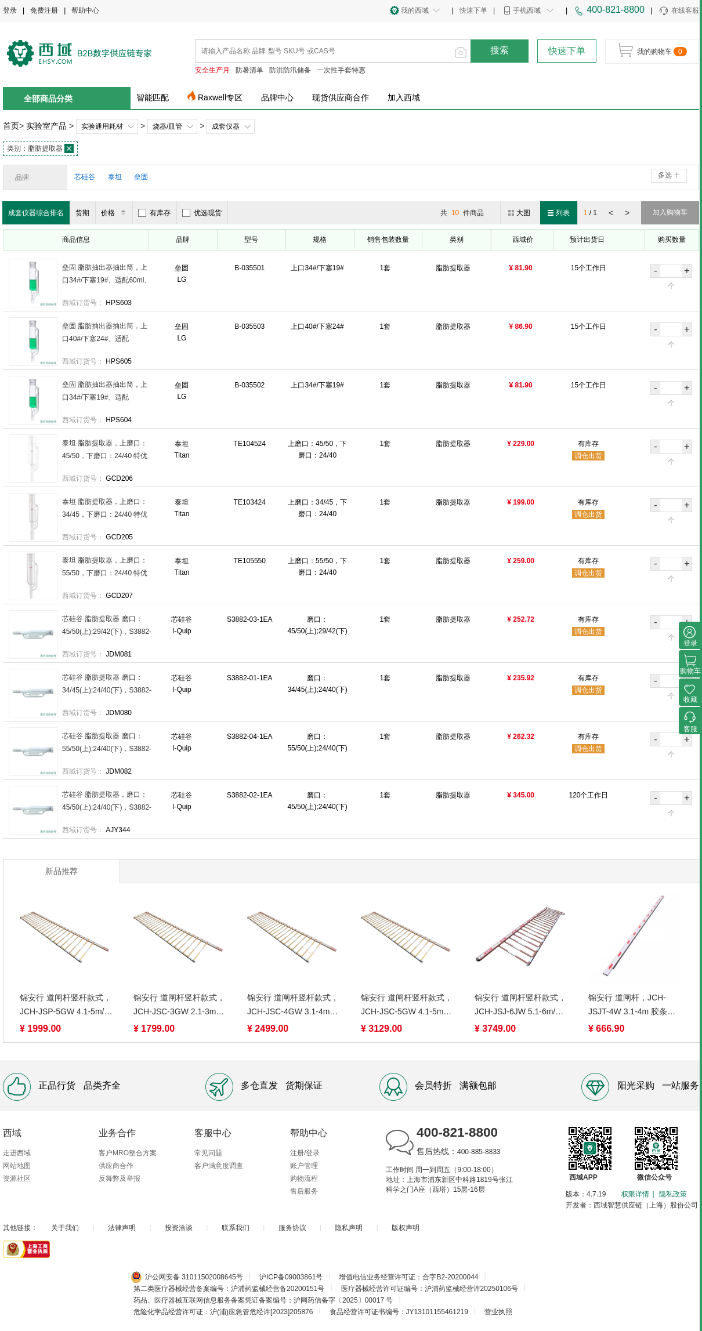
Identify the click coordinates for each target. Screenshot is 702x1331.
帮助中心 (85, 10)
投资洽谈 (179, 1228)
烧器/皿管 (167, 126)
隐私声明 (349, 1228)
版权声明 (405, 1228)
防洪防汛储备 (290, 70)
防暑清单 (249, 70)
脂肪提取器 (40, 148)
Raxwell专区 (220, 97)
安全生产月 (212, 70)
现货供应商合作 (340, 97)
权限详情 (635, 1194)
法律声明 (122, 1228)
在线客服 (678, 11)
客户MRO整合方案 (128, 1153)
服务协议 (292, 1228)
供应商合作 (116, 1166)
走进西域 (17, 1153)
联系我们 (235, 1228)
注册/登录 (305, 1153)
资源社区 (17, 1178)
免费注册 (44, 10)
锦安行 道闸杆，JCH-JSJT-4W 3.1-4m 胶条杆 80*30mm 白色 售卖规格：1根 (631, 1005)
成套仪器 (226, 126)
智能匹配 (152, 97)
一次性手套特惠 (341, 70)
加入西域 (404, 97)
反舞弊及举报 (119, 1178)
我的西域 (415, 10)
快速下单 (473, 10)
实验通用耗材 (102, 126)
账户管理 (304, 1166)
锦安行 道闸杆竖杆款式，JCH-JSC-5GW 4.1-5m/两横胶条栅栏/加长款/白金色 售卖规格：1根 (407, 1005)
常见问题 (208, 1153)
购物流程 (304, 1178)
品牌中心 (277, 97)
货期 (82, 213)
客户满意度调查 (218, 1166)
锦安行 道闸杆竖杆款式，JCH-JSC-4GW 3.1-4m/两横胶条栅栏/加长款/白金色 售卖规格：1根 (293, 1005)
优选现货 (202, 213)
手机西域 (527, 10)
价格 (115, 213)
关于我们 (65, 1228)
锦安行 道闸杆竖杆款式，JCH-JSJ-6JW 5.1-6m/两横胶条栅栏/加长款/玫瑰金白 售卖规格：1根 (520, 1005)
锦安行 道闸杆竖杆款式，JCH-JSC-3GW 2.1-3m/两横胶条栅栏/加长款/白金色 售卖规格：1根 (179, 1005)
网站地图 (17, 1166)
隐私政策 (673, 1194)
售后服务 (304, 1191)
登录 (10, 10)
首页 (11, 125)
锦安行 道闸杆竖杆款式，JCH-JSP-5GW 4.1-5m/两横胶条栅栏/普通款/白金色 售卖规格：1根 (66, 1005)
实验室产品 (46, 125)
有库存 (154, 213)
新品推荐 (61, 871)
